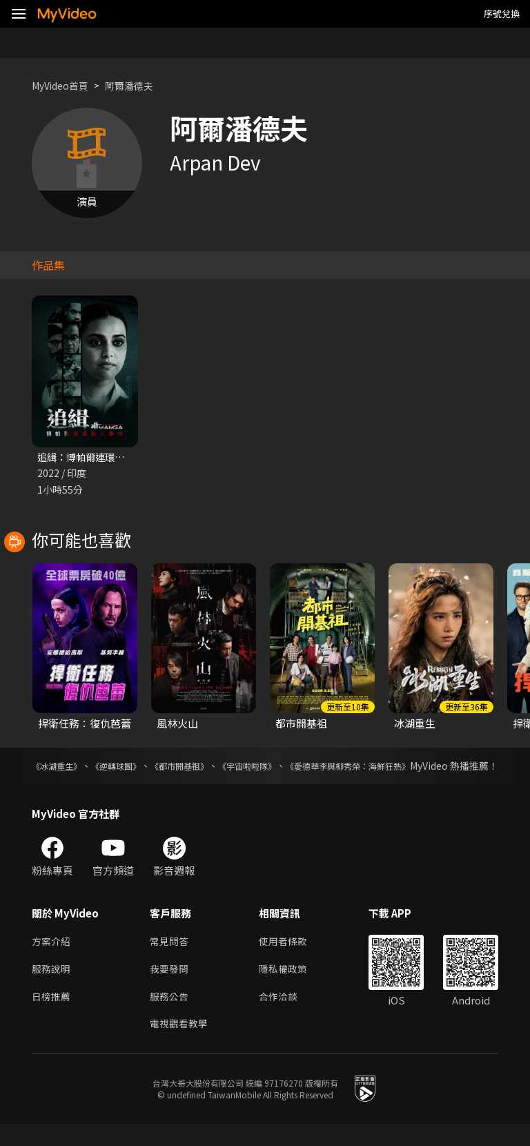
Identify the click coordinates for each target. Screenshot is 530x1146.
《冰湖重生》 (61, 767)
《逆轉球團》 (137, 767)
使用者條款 (289, 958)
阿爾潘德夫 (137, 85)
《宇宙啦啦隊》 (302, 767)
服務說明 (52, 987)
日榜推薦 (52, 1016)
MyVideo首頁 (63, 85)
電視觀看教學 (181, 1045)
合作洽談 (283, 1016)
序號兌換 (502, 13)
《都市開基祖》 (217, 767)
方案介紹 (52, 958)
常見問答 (170, 958)
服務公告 (170, 1016)
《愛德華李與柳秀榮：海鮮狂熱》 (425, 767)
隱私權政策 (289, 987)
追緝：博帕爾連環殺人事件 (99, 457)
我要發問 (170, 987)
